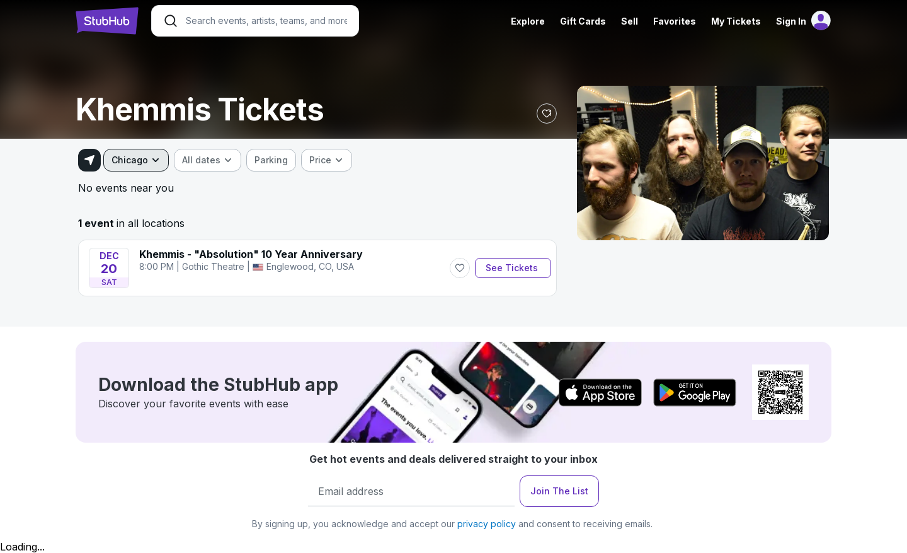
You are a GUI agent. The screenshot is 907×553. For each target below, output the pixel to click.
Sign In (791, 21)
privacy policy (486, 523)
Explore (528, 21)
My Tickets (736, 21)
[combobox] (136, 160)
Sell (629, 21)
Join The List (559, 491)
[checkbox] (271, 160)
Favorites (674, 21)
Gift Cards (583, 21)
